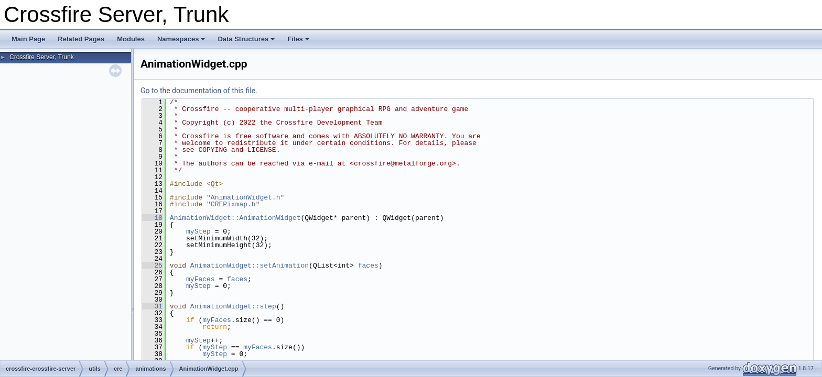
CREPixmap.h (233, 204)
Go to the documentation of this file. (198, 90)
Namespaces (181, 39)
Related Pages (81, 39)
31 (152, 306)
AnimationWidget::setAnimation (249, 265)
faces (368, 265)
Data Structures (246, 39)
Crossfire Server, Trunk (41, 57)
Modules (131, 39)
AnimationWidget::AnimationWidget (235, 218)
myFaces (200, 279)
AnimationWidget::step (233, 306)
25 (152, 265)
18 (152, 218)
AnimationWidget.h (245, 197)
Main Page (28, 39)
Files (298, 39)
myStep (198, 231)
